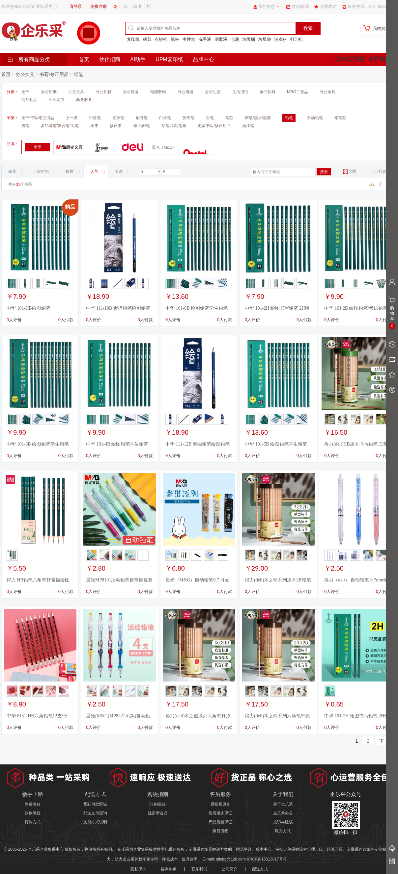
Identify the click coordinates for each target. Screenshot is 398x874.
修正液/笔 (141, 125)
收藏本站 (328, 6)
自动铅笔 (315, 118)
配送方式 (260, 869)
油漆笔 (248, 125)
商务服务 (84, 99)
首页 (84, 59)
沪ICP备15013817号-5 (266, 859)
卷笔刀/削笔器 (173, 125)
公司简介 (230, 869)
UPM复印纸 (169, 59)
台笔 (210, 118)
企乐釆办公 (283, 813)
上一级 (71, 118)
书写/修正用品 (54, 74)
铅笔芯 (340, 118)
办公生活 (213, 92)
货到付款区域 (95, 804)
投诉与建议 (283, 822)
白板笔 (165, 118)
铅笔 (78, 74)
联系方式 (283, 831)
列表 (379, 171)
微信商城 (300, 6)
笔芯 (229, 118)
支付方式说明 (95, 822)
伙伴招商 (109, 59)
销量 (12, 171)
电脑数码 (158, 92)
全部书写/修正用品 (37, 118)
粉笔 (25, 125)
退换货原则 (220, 804)
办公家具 (327, 92)
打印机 (296, 39)
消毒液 (220, 39)
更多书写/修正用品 (214, 125)
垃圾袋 (264, 39)
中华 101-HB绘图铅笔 (28, 308)
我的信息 (266, 6)
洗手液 (204, 39)
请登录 (75, 6)
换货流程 (220, 831)
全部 (25, 92)
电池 (234, 39)
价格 (69, 171)
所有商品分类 (34, 59)
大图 (349, 171)
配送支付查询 (95, 813)
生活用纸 (240, 92)
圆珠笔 (118, 118)
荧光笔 (188, 118)
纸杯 (175, 39)
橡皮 (94, 125)
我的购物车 (383, 28)
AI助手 (138, 59)
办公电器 (185, 92)
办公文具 (25, 74)
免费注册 (98, 6)
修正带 (116, 125)
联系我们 (199, 869)
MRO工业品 (297, 92)
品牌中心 (203, 59)
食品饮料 (267, 92)
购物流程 (33, 813)
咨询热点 (169, 869)
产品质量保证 (220, 822)
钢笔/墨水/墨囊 (258, 118)
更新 (119, 171)
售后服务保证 (220, 813)
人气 (94, 171)
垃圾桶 (248, 39)
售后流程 (33, 804)
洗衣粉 (280, 39)
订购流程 (158, 804)
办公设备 (131, 92)
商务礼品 (29, 99)
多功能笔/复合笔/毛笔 (60, 125)
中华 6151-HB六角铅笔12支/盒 (37, 715)
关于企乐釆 (283, 804)
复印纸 (133, 39)
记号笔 (142, 118)
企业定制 (57, 99)
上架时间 (41, 171)
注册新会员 (158, 813)
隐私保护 (138, 869)
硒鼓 (147, 39)
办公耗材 (103, 92)
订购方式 (33, 822)
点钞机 (161, 39)
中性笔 (189, 39)
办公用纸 (49, 92)
